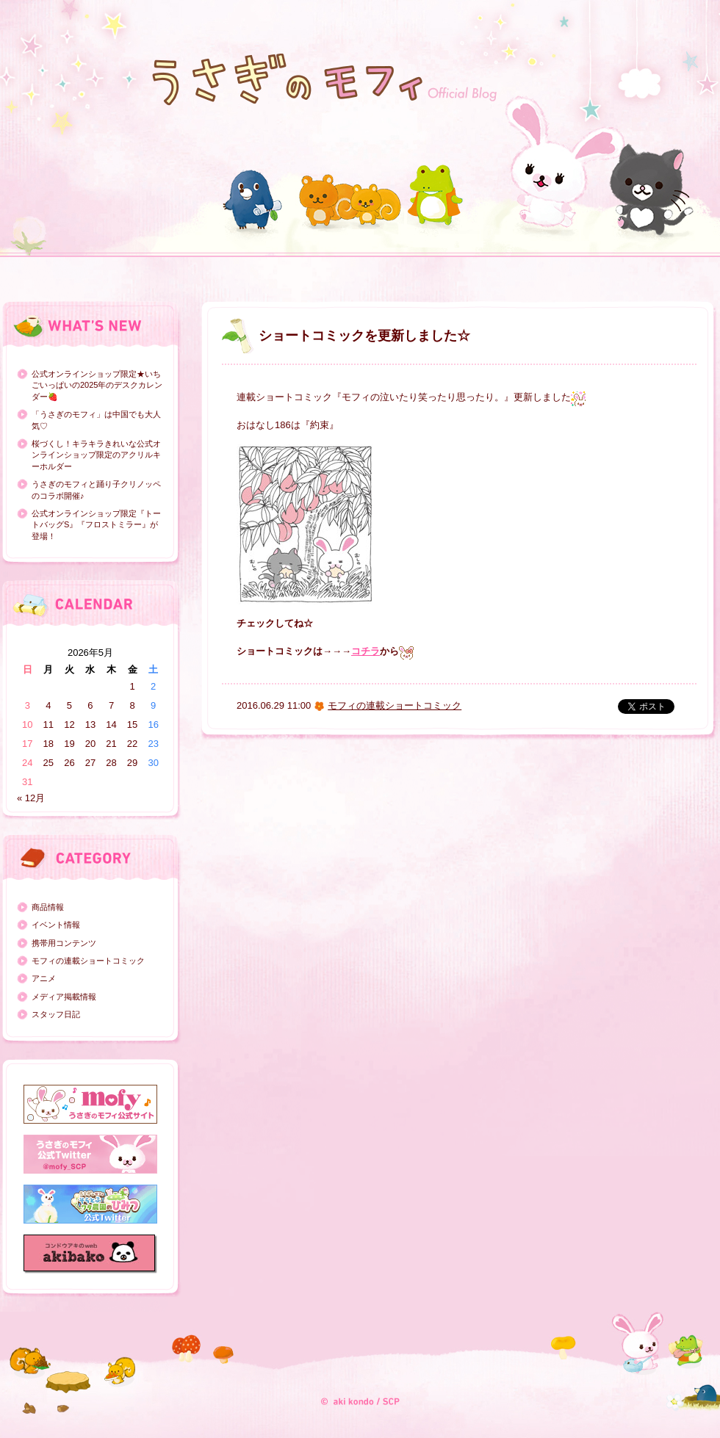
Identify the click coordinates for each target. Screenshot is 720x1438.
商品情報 (48, 907)
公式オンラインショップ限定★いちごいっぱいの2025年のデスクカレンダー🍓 (97, 385)
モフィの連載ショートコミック (88, 960)
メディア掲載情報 (64, 996)
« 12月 (31, 797)
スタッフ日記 (56, 1014)
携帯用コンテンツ (64, 943)
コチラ (365, 651)
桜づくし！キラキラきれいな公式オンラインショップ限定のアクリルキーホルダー (96, 455)
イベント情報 (56, 924)
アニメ (44, 978)
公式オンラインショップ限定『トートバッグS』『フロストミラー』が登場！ (96, 525)
